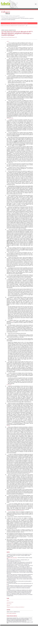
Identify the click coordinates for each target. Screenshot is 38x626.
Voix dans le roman (10, 118)
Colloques (6, 15)
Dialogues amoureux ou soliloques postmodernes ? (15, 510)
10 (7, 585)
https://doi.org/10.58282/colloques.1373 (10, 37)
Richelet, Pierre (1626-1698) (12, 557)
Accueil (2, 15)
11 (7, 590)
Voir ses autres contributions (11, 613)
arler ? (8, 41)
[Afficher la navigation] (35, 4)
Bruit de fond (9, 384)
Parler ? (8, 600)
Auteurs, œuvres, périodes (14, 15)
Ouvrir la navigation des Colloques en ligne (19, 23)
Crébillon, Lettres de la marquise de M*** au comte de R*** (13, 17)
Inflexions (8, 425)
